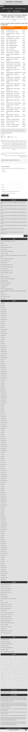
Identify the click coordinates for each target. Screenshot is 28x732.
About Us (9, 11)
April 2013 (3, 466)
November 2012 (4, 476)
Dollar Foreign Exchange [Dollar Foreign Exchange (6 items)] (6, 664)
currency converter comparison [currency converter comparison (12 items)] (7, 661)
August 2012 (3, 482)
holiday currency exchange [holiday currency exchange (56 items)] (6, 674)
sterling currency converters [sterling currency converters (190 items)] (7, 680)
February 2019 (3, 367)
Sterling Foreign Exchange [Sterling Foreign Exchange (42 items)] (19, 680)
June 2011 (3, 510)
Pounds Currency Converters (20, 146)
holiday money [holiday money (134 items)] (4, 675)
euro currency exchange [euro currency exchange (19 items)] (6, 666)
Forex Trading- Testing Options (7, 266)
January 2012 (3, 496)
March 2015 (3, 462)
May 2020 (3, 341)
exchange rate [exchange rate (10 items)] (18, 666)
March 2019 (3, 365)
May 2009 (3, 561)
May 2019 (2, 361)
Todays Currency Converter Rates (7, 622)
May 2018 (2, 385)
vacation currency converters (6, 630)
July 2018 (2, 381)
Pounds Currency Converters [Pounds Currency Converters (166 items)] (7, 677)
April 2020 (3, 343)
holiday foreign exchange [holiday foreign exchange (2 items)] (18, 674)
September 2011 (4, 504)
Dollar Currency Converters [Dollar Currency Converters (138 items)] (14, 663)
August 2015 (3, 452)
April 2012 (3, 490)
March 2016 (3, 438)
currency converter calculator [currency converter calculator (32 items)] (7, 659)
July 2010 (2, 533)
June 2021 (3, 325)
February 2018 (3, 391)
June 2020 (3, 339)
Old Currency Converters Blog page (8, 278)
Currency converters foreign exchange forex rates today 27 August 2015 (14, 16)
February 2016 (3, 440)
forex (2, 600)
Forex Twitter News (5, 268)
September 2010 (4, 529)
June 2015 (3, 456)
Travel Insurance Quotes (5, 296)
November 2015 (4, 446)
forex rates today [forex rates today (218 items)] (7, 671)
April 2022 (3, 305)
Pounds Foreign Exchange (6, 616)
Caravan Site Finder (4, 649)
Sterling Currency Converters (17, 143)
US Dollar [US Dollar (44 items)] (22, 683)
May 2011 (2, 512)
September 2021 (4, 319)
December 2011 (4, 498)
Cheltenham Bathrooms (5, 639)
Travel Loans (3, 298)
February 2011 (3, 519)
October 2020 (3, 331)
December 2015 (4, 444)
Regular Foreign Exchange (6, 282)
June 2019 (3, 359)
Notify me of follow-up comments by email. (10, 191)
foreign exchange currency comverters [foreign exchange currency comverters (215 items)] (17, 669)
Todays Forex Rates (4, 624)
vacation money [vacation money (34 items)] (4, 687)
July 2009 (3, 557)
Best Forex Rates (4, 245)
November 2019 (4, 353)
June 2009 (3, 559)
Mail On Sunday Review (16, 11)
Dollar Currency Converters (20, 140)
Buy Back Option (4, 249)
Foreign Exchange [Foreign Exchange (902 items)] (4, 669)
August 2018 (3, 379)
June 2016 (3, 432)
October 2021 (3, 317)
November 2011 (4, 500)
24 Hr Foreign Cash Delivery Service (8, 241)
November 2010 (4, 525)
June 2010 (3, 535)
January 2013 (3, 472)
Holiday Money (4, 610)
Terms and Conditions (5, 284)
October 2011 (3, 502)
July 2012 (2, 484)
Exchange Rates (4, 594)
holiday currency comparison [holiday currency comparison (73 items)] (7, 672)
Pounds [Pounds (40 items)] (23, 675)
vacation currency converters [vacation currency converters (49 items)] (20, 685)
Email (2, 187)
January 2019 (3, 369)
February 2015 (3, 464)
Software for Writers (5, 645)
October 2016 (3, 424)
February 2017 (3, 416)
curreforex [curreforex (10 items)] (15, 658)
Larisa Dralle (3, 712)
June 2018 (3, 383)
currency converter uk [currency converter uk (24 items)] (19, 661)
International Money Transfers (20, 8)
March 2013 (3, 468)
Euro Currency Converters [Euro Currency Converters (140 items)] (17, 664)
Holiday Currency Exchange (6, 606)
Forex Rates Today (4, 602)
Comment (3, 171)
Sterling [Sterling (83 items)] (14, 679)
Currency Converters (14, 1)
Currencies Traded (4, 253)
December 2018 (4, 371)
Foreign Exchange (4, 596)
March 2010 (3, 541)
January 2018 (3, 393)
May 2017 (2, 410)
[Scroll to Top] (26, 730)
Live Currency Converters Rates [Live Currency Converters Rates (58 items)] (14, 675)
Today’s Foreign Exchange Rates (7, 288)
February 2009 (4, 567)
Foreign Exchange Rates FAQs (6, 264)
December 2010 (4, 523)
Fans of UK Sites (4, 262)
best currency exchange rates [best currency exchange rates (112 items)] (20, 656)
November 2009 (4, 549)
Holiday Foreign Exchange (6, 608)
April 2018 (3, 387)
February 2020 (4, 347)
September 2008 (4, 577)
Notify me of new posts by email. (8, 193)
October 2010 (3, 527)
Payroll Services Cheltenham (6, 643)
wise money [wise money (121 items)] (10, 687)
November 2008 (4, 573)
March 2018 (3, 389)
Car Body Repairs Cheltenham (6, 647)
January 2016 (3, 442)
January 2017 (3, 418)
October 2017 (3, 400)
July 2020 (3, 337)
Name (2, 184)
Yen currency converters (6, 632)
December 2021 (4, 313)
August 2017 (3, 404)
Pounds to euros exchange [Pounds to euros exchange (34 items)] (6, 679)
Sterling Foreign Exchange (6, 620)
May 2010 (2, 537)
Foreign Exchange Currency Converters (8, 598)
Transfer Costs (4, 294)
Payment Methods (4, 280)
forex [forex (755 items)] (2, 671)
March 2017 (3, 414)
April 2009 (3, 563)
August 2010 (3, 531)
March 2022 (3, 307)
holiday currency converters (18, 141)
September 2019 (4, 357)
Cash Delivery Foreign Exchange (7, 251)
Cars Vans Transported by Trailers (7, 651)
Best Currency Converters (6, 584)
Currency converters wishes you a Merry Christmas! (15, 715)
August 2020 (3, 335)
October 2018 (3, 375)
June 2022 (3, 303)
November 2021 (4, 315)
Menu (3, 6)
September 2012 (4, 480)
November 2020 (4, 329)
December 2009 (4, 547)
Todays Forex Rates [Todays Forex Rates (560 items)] (19, 682)
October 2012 (3, 478)
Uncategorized (14, 144)
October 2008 (3, 575)
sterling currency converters (7, 148)
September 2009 (4, 553)
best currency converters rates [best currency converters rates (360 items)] (7, 656)
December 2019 (4, 351)
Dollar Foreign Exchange (5, 590)
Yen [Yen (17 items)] (15, 687)
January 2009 (3, 569)
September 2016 (4, 426)
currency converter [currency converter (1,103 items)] (22, 658)
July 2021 (2, 323)
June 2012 (3, 486)
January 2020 (3, 349)
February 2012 (3, 494)
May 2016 (2, 434)
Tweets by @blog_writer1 (6, 692)
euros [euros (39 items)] (13, 666)
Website (3, 189)
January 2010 (3, 545)
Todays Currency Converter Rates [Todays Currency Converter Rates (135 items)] (7, 682)
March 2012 (3, 492)
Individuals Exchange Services (7, 270)
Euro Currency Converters (6, 141)
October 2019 (3, 355)
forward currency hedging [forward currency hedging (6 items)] (17, 671)
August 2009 (3, 555)
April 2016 (3, 436)
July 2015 (2, 454)
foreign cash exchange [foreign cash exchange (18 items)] (5, 667)
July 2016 (2, 430)
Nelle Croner (3, 708)
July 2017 (2, 406)
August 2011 (3, 506)
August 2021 (3, 321)
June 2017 (3, 408)
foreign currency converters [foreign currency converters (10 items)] (16, 667)
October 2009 (3, 551)
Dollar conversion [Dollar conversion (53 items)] (4, 663)
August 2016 (3, 428)
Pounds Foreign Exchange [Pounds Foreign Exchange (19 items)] (19, 677)
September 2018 (4, 377)
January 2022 (3, 311)
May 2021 (2, 327)
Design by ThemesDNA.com (14, 730)
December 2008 (4, 571)
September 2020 (4, 333)
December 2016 (4, 420)
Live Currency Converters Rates (7, 612)
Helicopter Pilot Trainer (5, 641)
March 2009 (3, 565)
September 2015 (4, 450)
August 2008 (3, 579)
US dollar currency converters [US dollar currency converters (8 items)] (7, 685)
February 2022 (4, 309)
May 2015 (2, 458)
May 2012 (2, 488)
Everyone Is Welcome (5, 260)
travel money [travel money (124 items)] (16, 683)
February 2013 (3, 470)
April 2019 (3, 363)
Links (2, 274)
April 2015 (3, 460)
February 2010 (3, 543)
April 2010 (3, 539)
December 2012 (4, 474)
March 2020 (3, 345)
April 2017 (3, 412)
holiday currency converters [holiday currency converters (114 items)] (19, 672)
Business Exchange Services (6, 247)
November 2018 (4, 373)
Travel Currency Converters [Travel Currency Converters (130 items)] (6, 683)
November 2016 (4, 422)
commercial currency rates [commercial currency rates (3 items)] (6, 658)
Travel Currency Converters (19, 148)
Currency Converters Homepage (7, 8)
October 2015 (3, 448)
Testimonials (3, 286)
